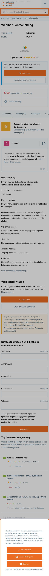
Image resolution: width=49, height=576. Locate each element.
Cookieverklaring (37, 569)
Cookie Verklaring (18, 543)
